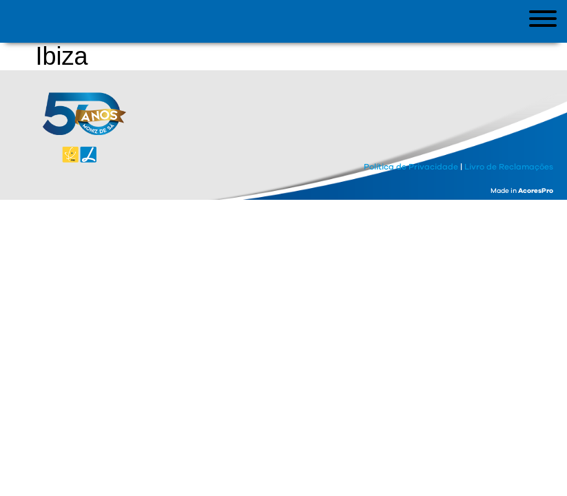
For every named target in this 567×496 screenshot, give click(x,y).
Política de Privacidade (411, 167)
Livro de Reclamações (508, 167)
